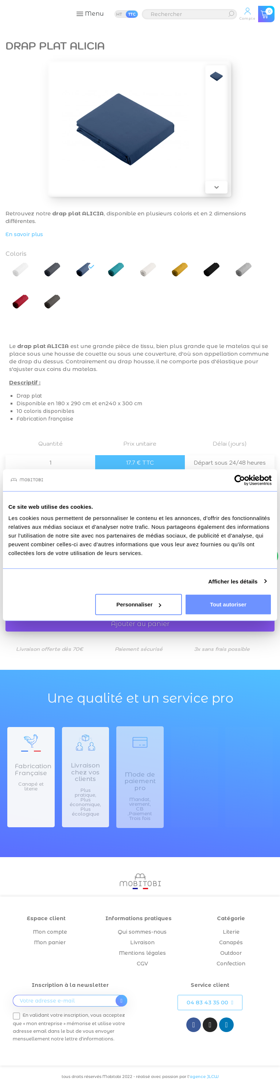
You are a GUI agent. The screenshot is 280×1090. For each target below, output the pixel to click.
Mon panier (50, 942)
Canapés (231, 942)
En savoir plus (24, 234)
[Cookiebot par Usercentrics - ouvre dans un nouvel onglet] (240, 479)
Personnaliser (138, 604)
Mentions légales (142, 953)
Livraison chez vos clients (85, 772)
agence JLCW (204, 1076)
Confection (231, 963)
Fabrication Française (33, 769)
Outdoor (231, 953)
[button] (210, 1002)
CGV (142, 963)
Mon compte (50, 932)
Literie (231, 932)
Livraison (142, 942)
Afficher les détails (232, 581)
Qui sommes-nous (142, 932)
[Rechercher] (189, 14)
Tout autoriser (228, 604)
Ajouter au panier (140, 624)
